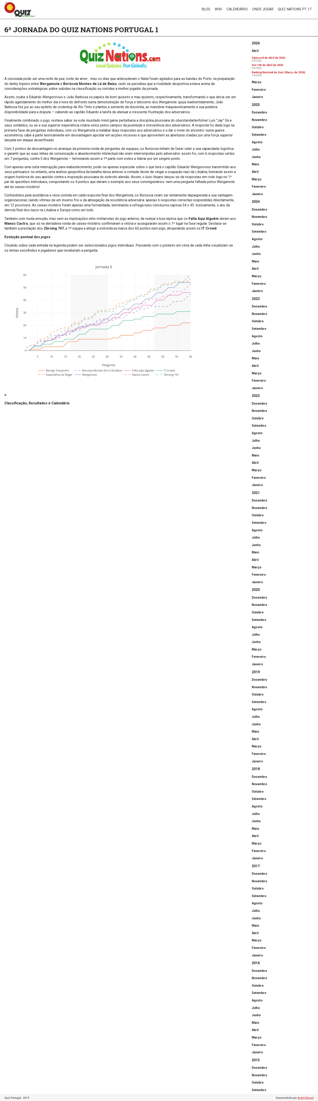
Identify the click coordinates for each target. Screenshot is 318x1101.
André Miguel (305, 1097)
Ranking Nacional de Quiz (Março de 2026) (278, 72)
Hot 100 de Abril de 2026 (267, 65)
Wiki (218, 9)
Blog (206, 9)
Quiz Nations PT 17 (294, 9)
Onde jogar (262, 9)
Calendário (237, 9)
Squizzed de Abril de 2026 (268, 57)
